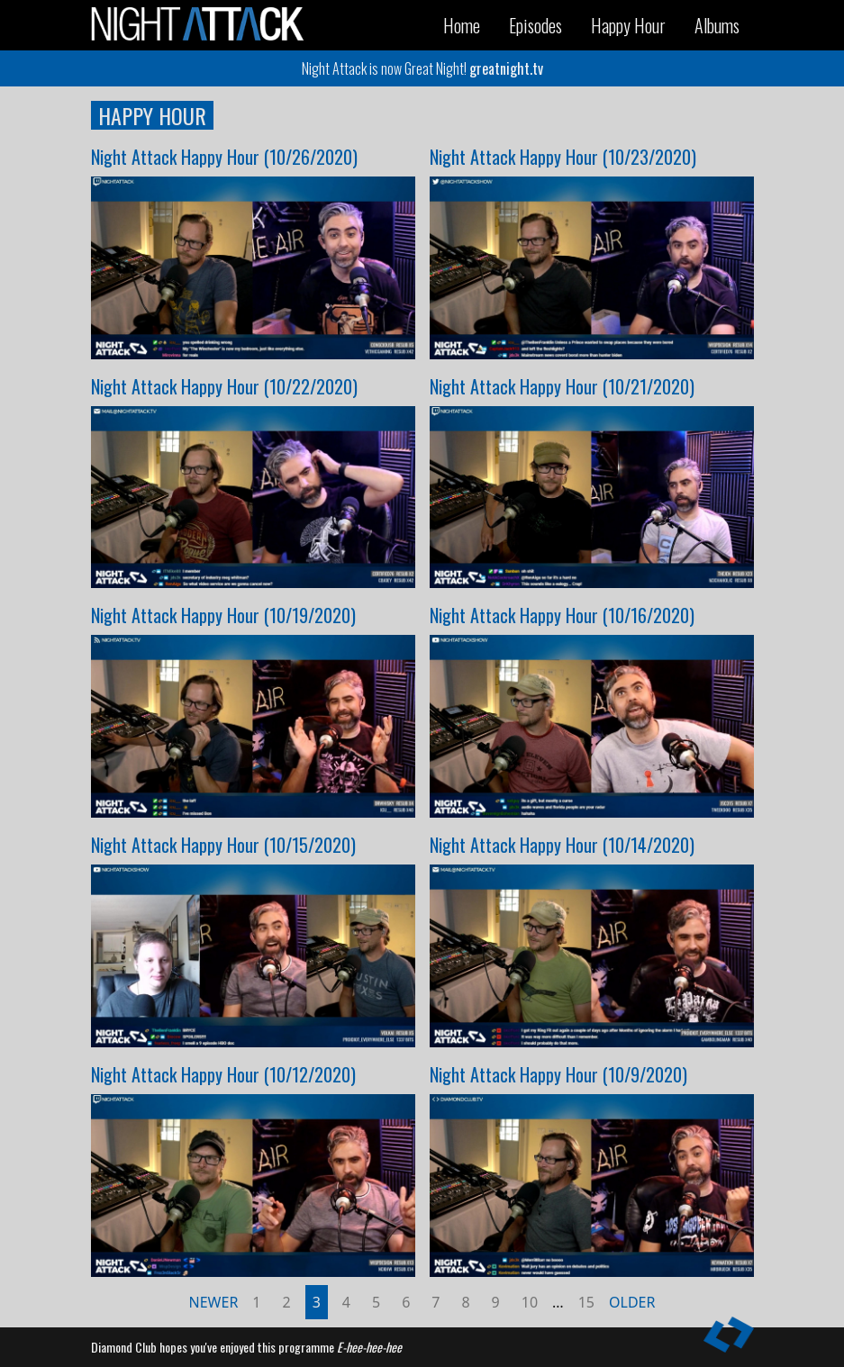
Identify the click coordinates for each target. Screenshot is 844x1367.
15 (586, 1302)
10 (530, 1302)
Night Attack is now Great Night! (422, 68)
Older (632, 1302)
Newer (214, 1302)
